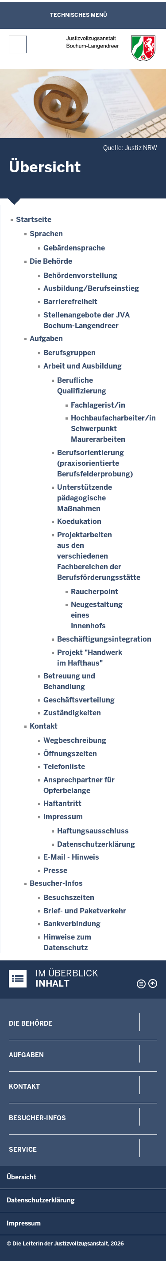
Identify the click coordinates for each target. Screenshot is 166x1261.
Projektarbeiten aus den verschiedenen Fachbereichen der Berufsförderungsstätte (98, 556)
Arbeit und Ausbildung (82, 366)
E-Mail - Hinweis (71, 857)
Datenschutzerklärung (96, 844)
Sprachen (46, 233)
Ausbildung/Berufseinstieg (91, 288)
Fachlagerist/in (98, 405)
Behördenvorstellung (80, 275)
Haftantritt (62, 803)
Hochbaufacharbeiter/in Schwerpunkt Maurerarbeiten (113, 428)
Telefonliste (64, 766)
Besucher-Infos (56, 883)
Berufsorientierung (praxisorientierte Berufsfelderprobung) (95, 463)
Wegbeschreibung (74, 740)
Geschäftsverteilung (79, 700)
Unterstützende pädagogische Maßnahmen (84, 498)
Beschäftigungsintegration (104, 639)
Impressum (63, 816)
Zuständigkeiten (72, 713)
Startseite (33, 219)
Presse (55, 870)
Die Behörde (51, 261)
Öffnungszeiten (70, 753)
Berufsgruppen (69, 352)
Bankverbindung (71, 923)
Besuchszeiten (68, 897)
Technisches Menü (78, 15)
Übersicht (21, 1177)
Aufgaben (46, 338)
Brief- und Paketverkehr (84, 911)
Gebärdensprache (74, 248)
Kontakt (44, 726)
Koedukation (79, 521)
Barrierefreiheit (70, 301)
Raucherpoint (94, 591)
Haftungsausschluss (93, 831)
